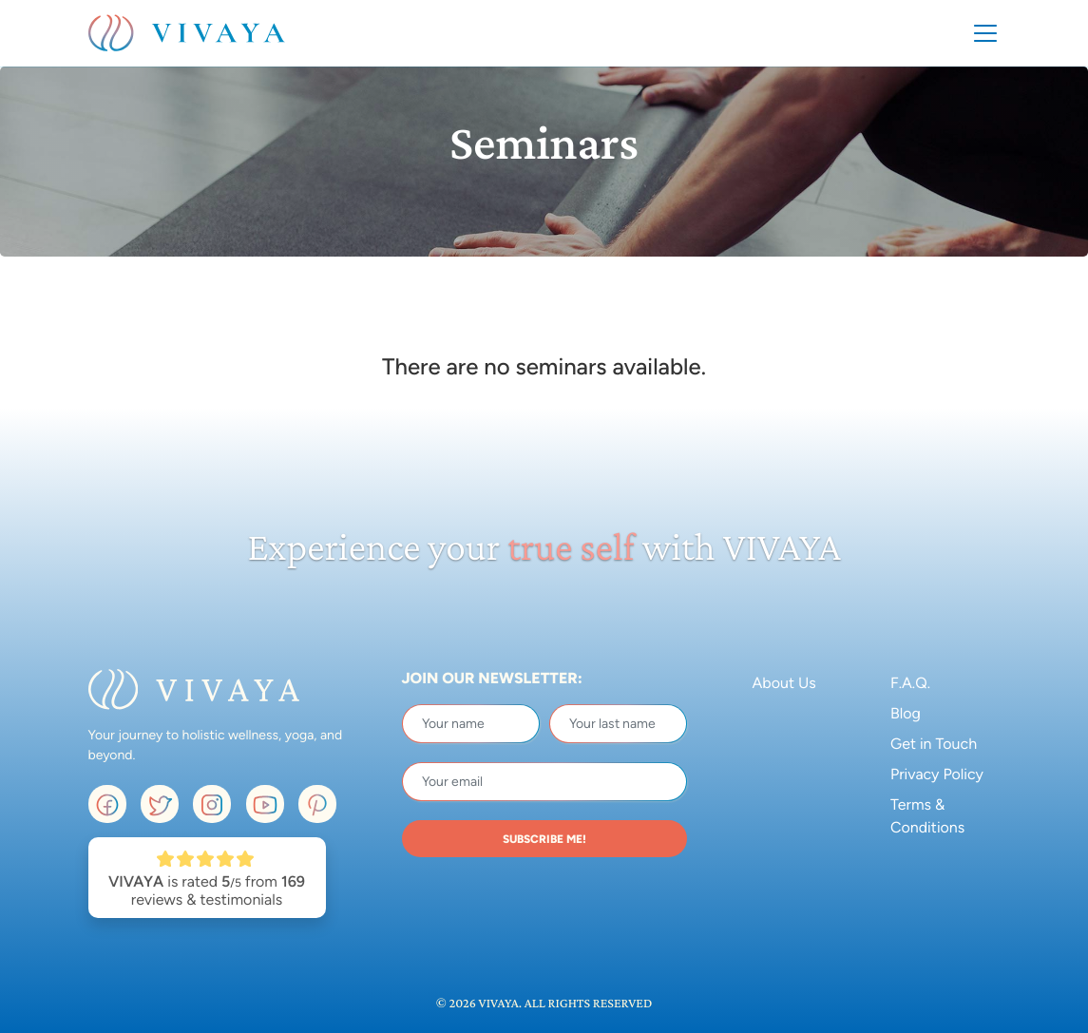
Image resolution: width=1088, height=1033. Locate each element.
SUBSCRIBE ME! (544, 839)
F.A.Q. (910, 683)
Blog (905, 713)
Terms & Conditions (927, 815)
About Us (784, 683)
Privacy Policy (936, 774)
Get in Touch (933, 744)
